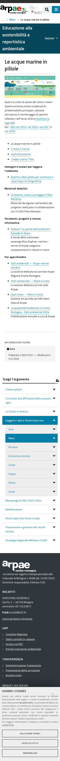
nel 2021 (44, 127)
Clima (12, 465)
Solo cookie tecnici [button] (30, 733)
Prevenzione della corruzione (23, 670)
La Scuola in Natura (17, 411)
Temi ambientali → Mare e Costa (30, 281)
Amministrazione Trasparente (23, 665)
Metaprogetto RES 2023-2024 (23, 500)
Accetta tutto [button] (30, 743)
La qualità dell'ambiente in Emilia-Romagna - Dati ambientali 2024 (31, 310)
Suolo (12, 492)
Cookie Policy (8, 724)
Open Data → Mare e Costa (27, 294)
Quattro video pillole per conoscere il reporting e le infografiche (32, 179)
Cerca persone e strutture (17, 619)
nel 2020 (10, 131)
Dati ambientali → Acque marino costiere (30, 265)
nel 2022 (33, 127)
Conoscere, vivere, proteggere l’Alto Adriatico (31, 197)
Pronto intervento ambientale (23, 649)
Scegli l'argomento (16, 379)
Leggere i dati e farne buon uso (3, 20)
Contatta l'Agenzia (16, 634)
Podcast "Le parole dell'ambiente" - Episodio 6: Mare (31, 231)
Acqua (12, 474)
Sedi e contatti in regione (20, 639)
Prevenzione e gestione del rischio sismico (25, 529)
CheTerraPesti (14, 389)
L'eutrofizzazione (21, 154)
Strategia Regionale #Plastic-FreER (26, 540)
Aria (11, 429)
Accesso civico (14, 675)
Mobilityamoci (14, 509)
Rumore (13, 447)
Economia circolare (19, 456)
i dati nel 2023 (18, 127)
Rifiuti (12, 483)
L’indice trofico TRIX (22, 159)
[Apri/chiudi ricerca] (47, 9)
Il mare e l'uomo (20, 149)
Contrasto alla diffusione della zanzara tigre (28, 400)
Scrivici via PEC (14, 644)
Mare (12, 20)
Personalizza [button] (30, 753)
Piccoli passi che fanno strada (22, 518)
